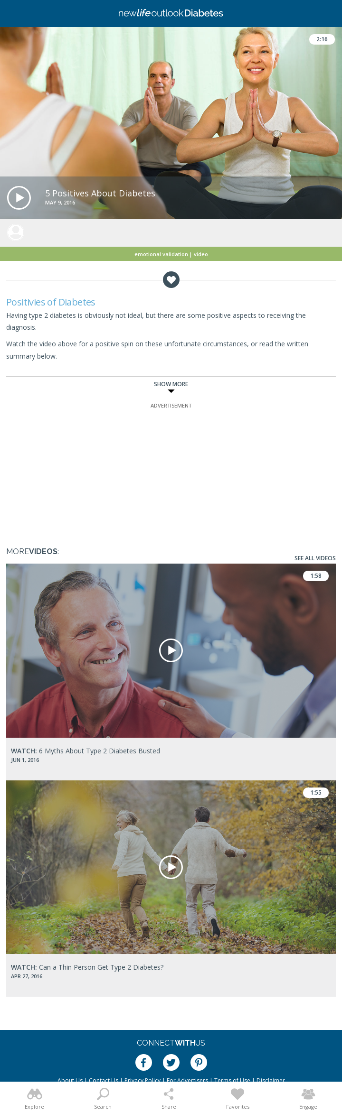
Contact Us (103, 1080)
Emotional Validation (161, 254)
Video (201, 254)
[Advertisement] (171, 469)
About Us (70, 1080)
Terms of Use (232, 1080)
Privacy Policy (142, 1080)
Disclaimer (270, 1080)
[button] (19, 198)
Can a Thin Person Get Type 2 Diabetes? (87, 967)
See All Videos (315, 558)
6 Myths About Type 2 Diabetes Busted (85, 750)
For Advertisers (187, 1080)
